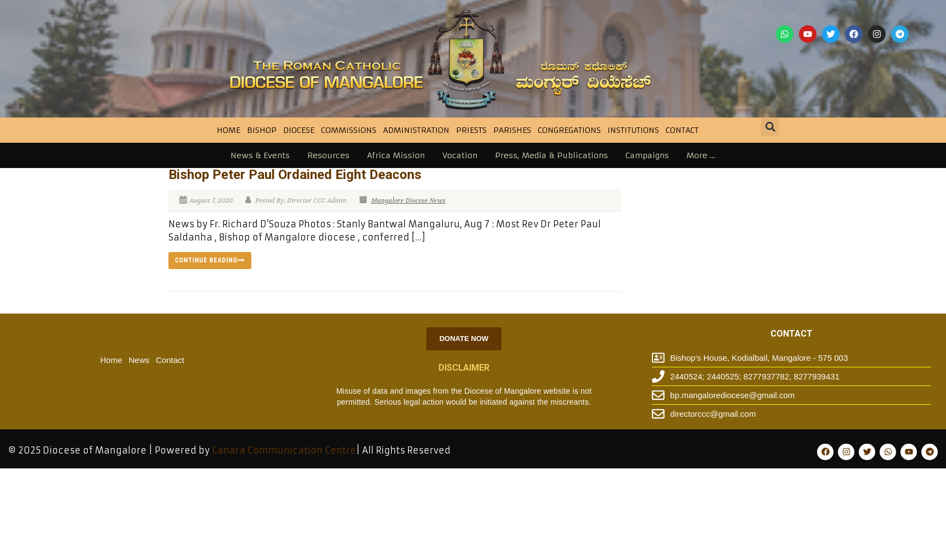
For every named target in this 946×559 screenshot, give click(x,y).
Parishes (512, 130)
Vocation (459, 155)
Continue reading (210, 260)
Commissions (348, 130)
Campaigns (647, 155)
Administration (416, 130)
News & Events (260, 155)
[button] (770, 127)
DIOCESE (298, 130)
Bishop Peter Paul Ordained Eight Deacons (294, 174)
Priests (471, 130)
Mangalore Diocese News (408, 200)
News (139, 360)
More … (701, 155)
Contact (682, 130)
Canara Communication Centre (284, 450)
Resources (328, 155)
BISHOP (262, 130)
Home (228, 130)
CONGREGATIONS (569, 130)
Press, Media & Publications (551, 155)
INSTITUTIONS (633, 130)
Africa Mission (396, 155)
